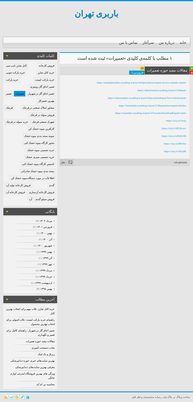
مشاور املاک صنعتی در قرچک (38, 107)
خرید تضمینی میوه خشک (40, 150)
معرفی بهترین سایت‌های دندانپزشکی (35, 367)
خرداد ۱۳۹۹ (45, 276)
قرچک (9, 107)
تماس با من (128, 42)
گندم (51, 185)
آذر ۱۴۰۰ (47, 239)
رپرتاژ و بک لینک (46, 354)
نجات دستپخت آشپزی (43, 347)
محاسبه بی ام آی (45, 384)
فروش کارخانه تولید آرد (18, 185)
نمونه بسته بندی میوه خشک (39, 135)
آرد (30, 199)
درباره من (166, 42)
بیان (165, 397)
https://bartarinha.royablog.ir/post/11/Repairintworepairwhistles (152, 105)
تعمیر (8, 93)
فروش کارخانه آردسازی (41, 192)
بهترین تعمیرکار (46, 100)
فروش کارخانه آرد (15, 192)
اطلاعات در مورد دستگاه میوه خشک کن (32, 178)
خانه (183, 42)
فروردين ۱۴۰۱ (44, 226)
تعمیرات (19, 93)
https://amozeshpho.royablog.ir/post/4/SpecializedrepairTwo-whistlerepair (147, 97)
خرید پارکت (12, 79)
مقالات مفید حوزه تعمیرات (40, 341)
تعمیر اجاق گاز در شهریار (41, 93)
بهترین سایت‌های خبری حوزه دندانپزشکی (33, 360)
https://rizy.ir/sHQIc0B (174, 135)
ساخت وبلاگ (183, 397)
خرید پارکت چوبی (15, 72)
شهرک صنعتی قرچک (43, 121)
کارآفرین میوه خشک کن (41, 128)
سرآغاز (148, 42)
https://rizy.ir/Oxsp (176, 120)
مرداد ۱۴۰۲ (45, 220)
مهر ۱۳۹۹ (46, 264)
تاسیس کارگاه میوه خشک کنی (38, 163)
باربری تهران (97, 13)
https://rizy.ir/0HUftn (175, 143)
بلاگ (169, 397)
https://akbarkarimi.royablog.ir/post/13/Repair (162, 90)
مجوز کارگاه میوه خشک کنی (39, 142)
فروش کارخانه (46, 65)
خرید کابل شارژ (46, 72)
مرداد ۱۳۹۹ (45, 270)
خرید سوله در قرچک (17, 121)
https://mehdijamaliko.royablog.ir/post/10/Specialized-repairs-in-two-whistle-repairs (141, 82)
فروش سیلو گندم (45, 199)
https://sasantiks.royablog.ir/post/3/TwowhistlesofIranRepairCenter (150, 113)
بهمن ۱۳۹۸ (46, 288)
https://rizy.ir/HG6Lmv (174, 128)
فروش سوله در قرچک (42, 114)
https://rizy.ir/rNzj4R (175, 151)
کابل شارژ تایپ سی (16, 65)
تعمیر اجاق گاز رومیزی (42, 86)
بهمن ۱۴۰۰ (46, 233)
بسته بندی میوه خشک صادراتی (37, 171)
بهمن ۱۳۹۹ (46, 251)
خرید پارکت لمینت (44, 79)
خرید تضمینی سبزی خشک (40, 157)
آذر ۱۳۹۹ (47, 258)
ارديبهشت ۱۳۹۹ (43, 282)
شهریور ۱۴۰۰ (44, 245)
